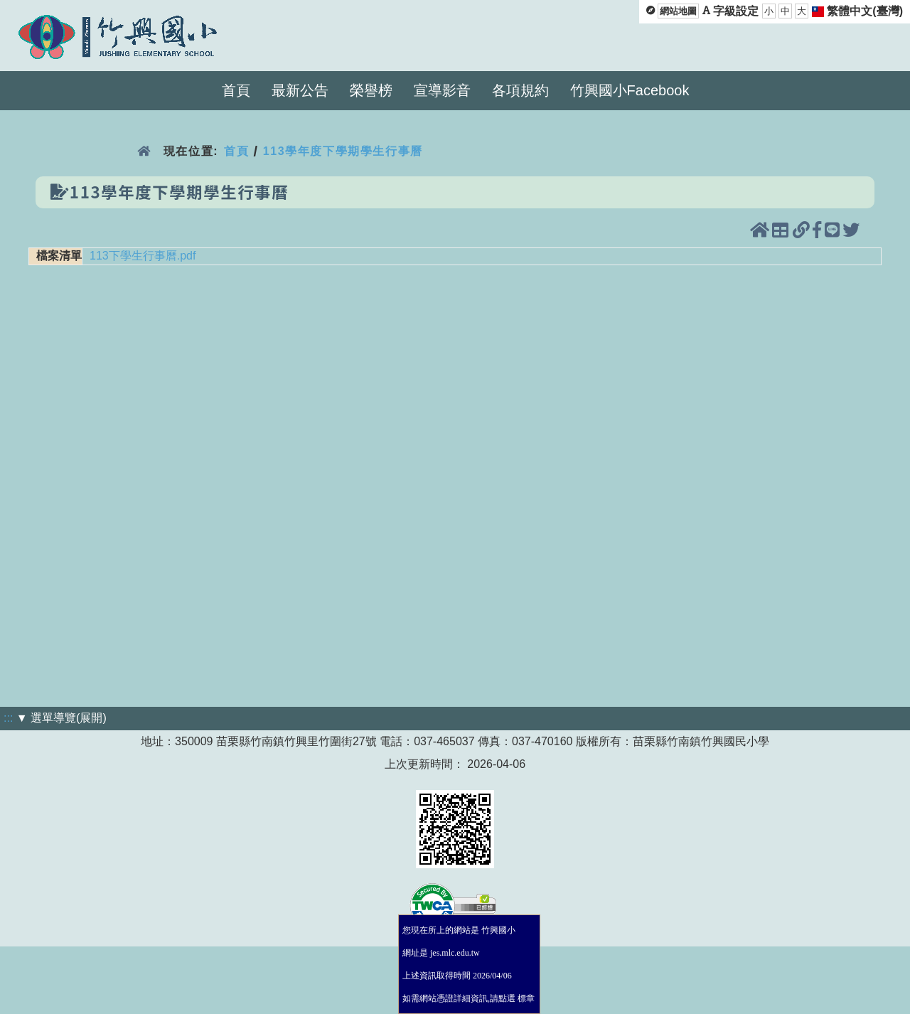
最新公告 (300, 90)
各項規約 (520, 90)
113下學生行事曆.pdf (143, 256)
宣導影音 (442, 90)
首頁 (236, 90)
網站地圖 (678, 11)
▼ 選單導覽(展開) (61, 718)
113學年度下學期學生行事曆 (343, 151)
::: (8, 718)
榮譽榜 (371, 90)
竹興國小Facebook (630, 90)
